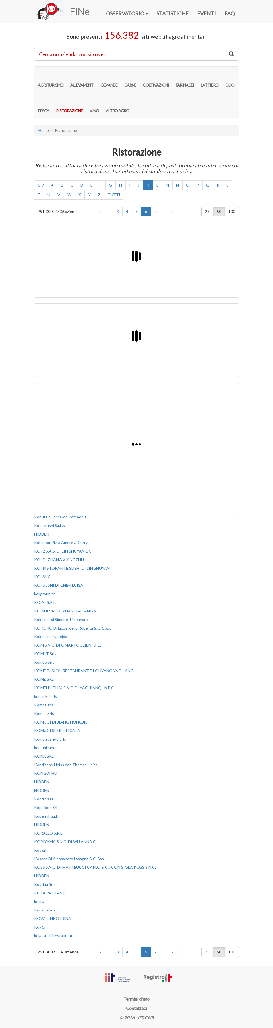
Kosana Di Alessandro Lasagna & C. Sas (69, 858)
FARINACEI (185, 79)
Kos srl (40, 850)
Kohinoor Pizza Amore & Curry (61, 542)
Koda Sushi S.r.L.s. (50, 525)
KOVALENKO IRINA (52, 918)
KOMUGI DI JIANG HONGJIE (61, 722)
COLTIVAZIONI (156, 79)
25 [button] (207, 211)
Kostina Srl (43, 884)
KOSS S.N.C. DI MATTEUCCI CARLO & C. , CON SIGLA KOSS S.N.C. (95, 867)
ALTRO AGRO (117, 105)
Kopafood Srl (45, 807)
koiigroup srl (45, 593)
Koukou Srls (44, 910)
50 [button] (219, 211)
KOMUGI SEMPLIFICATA (57, 730)
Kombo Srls (44, 662)
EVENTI (206, 13)
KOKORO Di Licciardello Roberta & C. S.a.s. (72, 628)
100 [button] (231, 211)
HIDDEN (41, 534)
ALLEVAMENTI (82, 79)
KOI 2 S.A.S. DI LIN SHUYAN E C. (63, 551)
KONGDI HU (45, 773)
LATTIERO (209, 79)
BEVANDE (109, 79)
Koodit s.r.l (43, 798)
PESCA (43, 105)
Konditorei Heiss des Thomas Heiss (66, 764)
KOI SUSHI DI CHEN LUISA (58, 585)
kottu (39, 901)
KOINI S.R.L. (45, 602)
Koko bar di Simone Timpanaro (61, 619)
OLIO (229, 79)
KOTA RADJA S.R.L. (51, 892)
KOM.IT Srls (45, 653)
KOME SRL (44, 679)
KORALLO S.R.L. (48, 833)
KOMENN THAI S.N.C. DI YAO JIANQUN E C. (74, 687)
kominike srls (45, 696)
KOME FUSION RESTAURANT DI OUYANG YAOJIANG (84, 670)
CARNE (130, 79)
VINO (94, 105)
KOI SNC (42, 576)
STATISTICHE (172, 13)
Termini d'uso (136, 999)
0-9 (41, 185)
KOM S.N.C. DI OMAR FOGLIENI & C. (67, 645)
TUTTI (113, 194)
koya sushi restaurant (53, 935)
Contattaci (136, 1008)
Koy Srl (40, 927)
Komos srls (44, 704)
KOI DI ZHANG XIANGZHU (59, 559)
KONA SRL (44, 756)
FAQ (229, 13)
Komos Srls (44, 713)
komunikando (46, 747)
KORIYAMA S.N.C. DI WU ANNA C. (65, 841)
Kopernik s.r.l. (46, 816)
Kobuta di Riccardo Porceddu (60, 516)
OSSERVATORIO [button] (127, 13)
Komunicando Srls (50, 739)
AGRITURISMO (50, 79)
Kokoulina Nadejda (50, 636)
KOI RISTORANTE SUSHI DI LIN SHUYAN (72, 568)
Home (43, 130)
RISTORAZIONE (69, 105)
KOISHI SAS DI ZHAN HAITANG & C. (67, 610)
